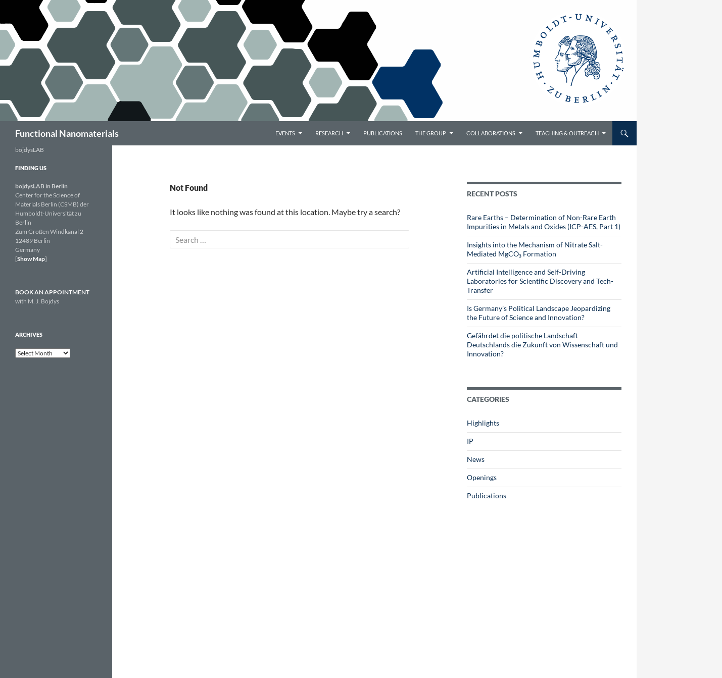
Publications (382, 133)
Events (285, 133)
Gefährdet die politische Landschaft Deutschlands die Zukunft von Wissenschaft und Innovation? (542, 344)
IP (470, 441)
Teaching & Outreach (567, 133)
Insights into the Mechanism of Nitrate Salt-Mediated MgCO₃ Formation (535, 249)
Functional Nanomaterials (67, 133)
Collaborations (490, 133)
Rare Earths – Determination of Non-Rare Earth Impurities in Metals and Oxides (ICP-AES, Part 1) (543, 222)
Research (329, 133)
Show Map (31, 259)
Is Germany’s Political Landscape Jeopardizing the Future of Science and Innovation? (538, 313)
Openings (482, 477)
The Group (430, 133)
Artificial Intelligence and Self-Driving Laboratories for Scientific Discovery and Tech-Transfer (540, 281)
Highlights (483, 423)
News (476, 459)
